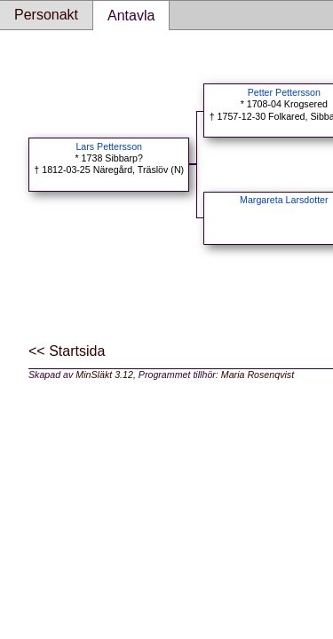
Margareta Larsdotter (284, 199)
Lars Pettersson (108, 146)
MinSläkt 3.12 (104, 374)
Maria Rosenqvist (257, 374)
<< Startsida (66, 351)
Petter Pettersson (284, 92)
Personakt (46, 14)
